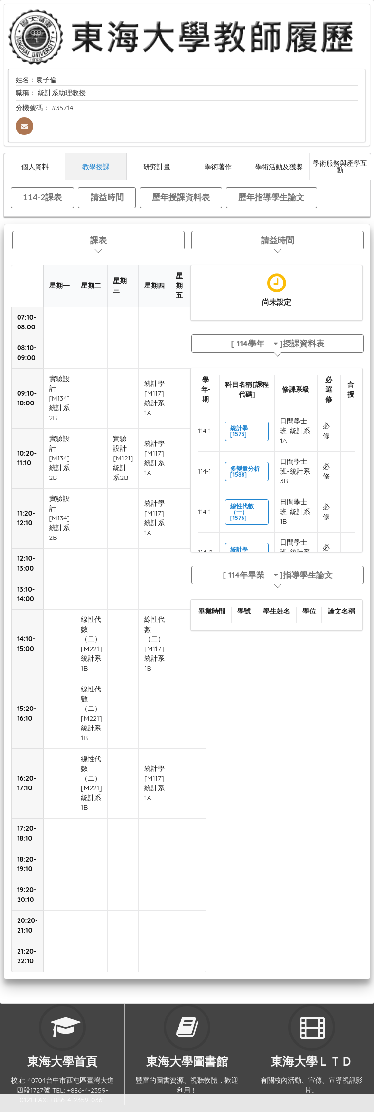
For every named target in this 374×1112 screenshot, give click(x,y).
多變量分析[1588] (245, 471)
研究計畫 (156, 166)
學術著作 (218, 166)
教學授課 (96, 166)
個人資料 (35, 166)
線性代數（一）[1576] (242, 511)
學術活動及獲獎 (279, 166)
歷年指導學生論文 (271, 197)
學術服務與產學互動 (340, 166)
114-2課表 (42, 197)
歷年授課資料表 (181, 197)
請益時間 (107, 197)
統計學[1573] (239, 431)
